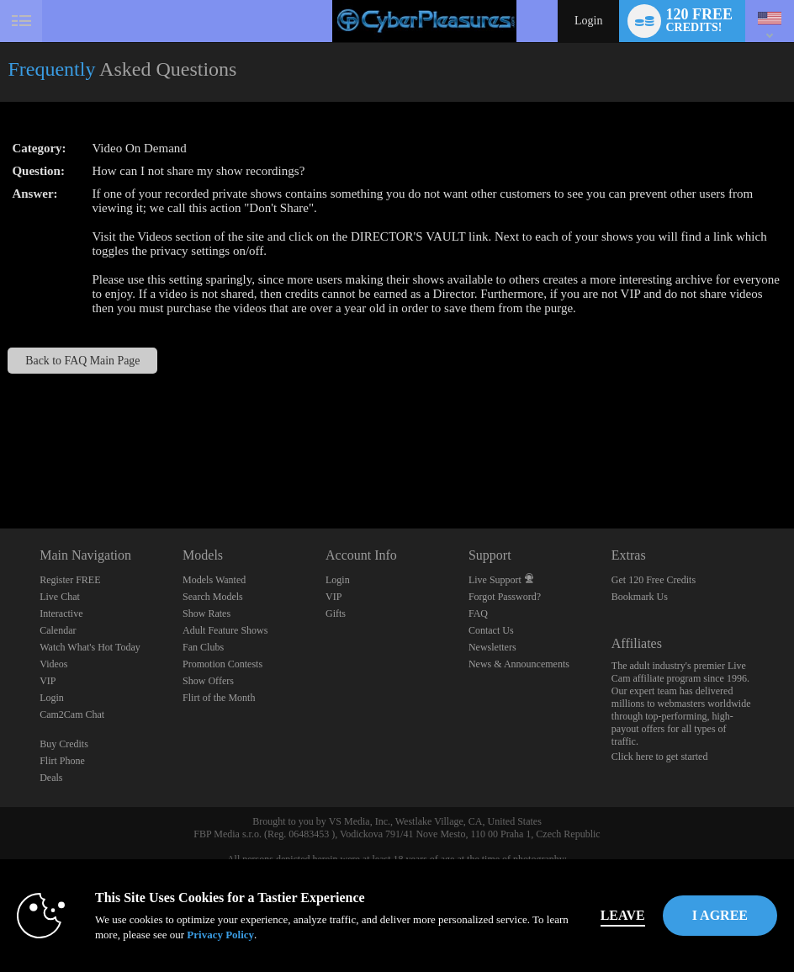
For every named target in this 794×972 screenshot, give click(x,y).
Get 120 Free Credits (653, 580)
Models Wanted (214, 580)
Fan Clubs (203, 647)
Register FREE (70, 580)
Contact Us (491, 630)
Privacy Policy (220, 934)
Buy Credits (64, 744)
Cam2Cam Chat (72, 714)
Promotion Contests (222, 664)
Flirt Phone (62, 761)
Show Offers (208, 681)
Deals (51, 777)
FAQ (478, 613)
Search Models (213, 597)
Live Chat (60, 597)
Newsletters (492, 647)
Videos (53, 664)
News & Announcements (518, 664)
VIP (48, 681)
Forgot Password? (504, 597)
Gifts (336, 613)
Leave (623, 915)
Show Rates (206, 613)
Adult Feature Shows (225, 630)
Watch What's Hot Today (90, 647)
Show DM (0, 465)
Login (588, 20)
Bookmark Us (639, 597)
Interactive (61, 613)
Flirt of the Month (219, 698)
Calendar (58, 630)
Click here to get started (659, 756)
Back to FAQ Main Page (82, 360)
